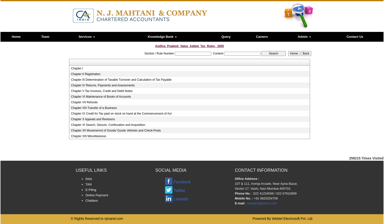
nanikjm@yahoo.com (262, 203)
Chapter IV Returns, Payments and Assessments (103, 85)
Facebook (182, 182)
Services (87, 37)
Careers (262, 37)
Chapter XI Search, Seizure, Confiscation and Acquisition (108, 125)
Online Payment (96, 195)
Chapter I (77, 68)
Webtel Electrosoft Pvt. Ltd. (292, 219)
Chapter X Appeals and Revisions (93, 119)
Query (226, 37)
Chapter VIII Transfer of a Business (94, 108)
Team (45, 37)
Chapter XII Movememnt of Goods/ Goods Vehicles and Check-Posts (116, 130)
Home (16, 37)
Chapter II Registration (85, 74)
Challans (91, 200)
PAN (88, 179)
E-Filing (90, 190)
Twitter (179, 190)
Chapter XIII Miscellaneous (88, 136)
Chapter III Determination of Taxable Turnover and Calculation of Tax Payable (121, 79)
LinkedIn (181, 199)
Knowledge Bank (162, 37)
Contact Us (355, 37)
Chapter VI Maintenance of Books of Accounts (101, 96)
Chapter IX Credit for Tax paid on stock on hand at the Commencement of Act (121, 113)
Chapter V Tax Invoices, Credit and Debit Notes (101, 91)
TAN (88, 184)
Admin (304, 37)
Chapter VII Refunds (84, 102)
